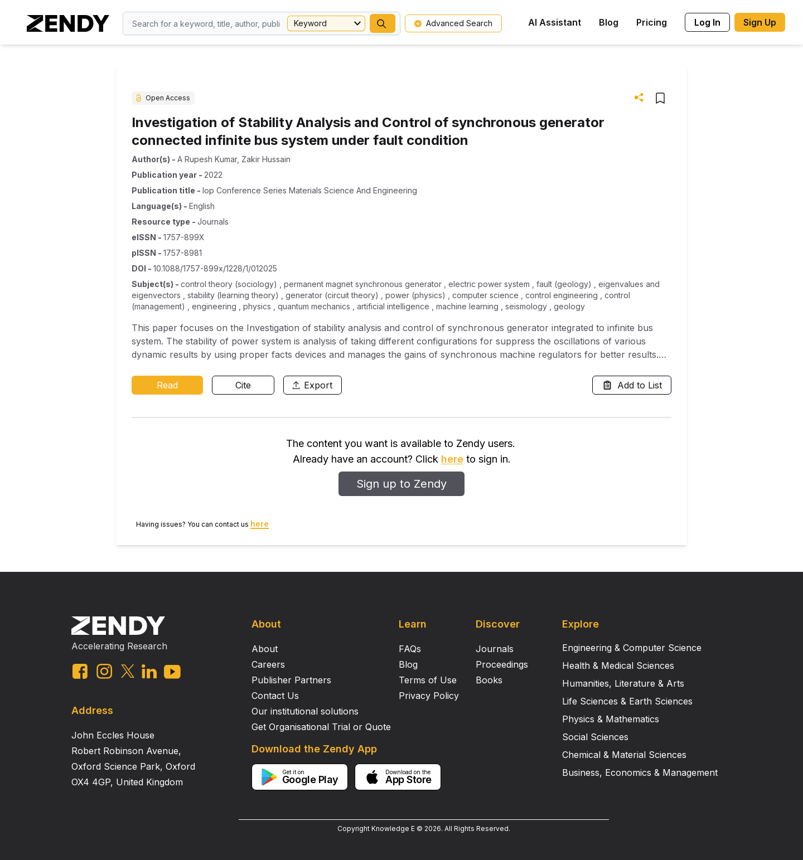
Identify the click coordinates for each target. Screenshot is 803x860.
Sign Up (759, 22)
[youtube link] (172, 672)
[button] (382, 23)
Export (312, 385)
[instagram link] (104, 671)
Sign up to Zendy (401, 483)
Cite (243, 385)
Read (167, 385)
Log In (707, 22)
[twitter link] (127, 671)
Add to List (632, 385)
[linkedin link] (149, 671)
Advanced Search (453, 23)
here (452, 459)
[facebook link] (80, 671)
